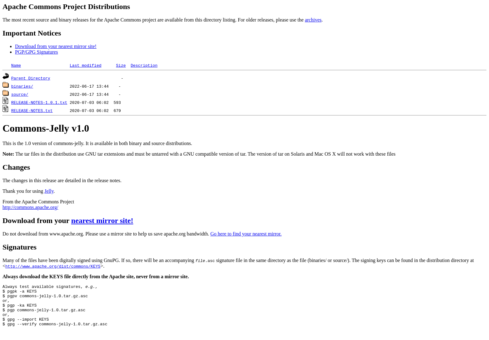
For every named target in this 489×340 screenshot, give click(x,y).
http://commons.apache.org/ (30, 207)
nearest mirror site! (102, 220)
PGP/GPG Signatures (36, 52)
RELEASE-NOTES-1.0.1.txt (39, 102)
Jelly (48, 191)
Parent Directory (30, 78)
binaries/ (22, 86)
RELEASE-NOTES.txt (32, 110)
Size (121, 65)
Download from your (36, 220)
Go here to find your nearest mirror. (246, 233)
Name (16, 65)
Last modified (85, 65)
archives (313, 19)
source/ (19, 94)
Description (144, 65)
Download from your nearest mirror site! (56, 46)
